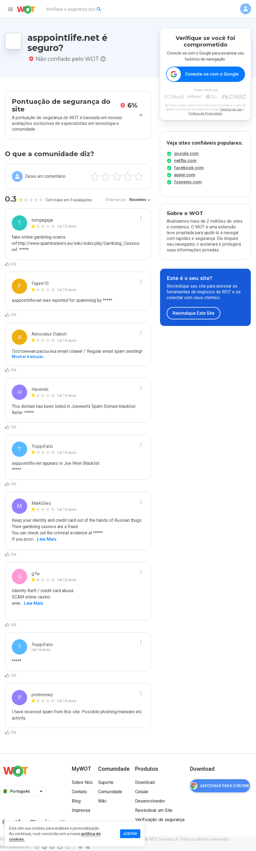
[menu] (10, 9)
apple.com (184, 174)
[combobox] (74, 9)
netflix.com (185, 160)
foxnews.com (188, 182)
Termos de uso (231, 109)
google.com (186, 153)
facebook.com (189, 167)
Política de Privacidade (205, 113)
